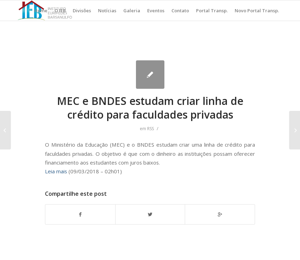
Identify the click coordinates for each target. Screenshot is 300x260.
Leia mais (56, 171)
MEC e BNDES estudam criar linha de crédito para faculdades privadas (150, 108)
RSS (150, 129)
